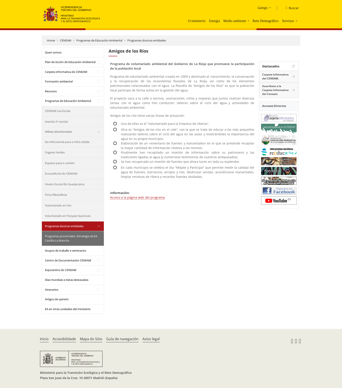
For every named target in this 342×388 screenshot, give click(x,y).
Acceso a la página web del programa (137, 197)
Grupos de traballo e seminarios (65, 250)
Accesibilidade (64, 338)
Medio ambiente (234, 21)
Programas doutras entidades (146, 40)
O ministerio (196, 21)
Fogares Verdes (55, 152)
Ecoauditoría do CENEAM (61, 173)
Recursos (51, 91)
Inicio (44, 338)
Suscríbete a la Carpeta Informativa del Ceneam (275, 90)
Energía (214, 21)
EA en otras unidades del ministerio (68, 309)
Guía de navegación (122, 338)
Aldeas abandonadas (58, 132)
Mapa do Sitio (91, 338)
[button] (249, 21)
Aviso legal (151, 338)
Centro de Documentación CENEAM (68, 260)
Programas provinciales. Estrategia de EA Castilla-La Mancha (71, 238)
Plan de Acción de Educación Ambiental (70, 62)
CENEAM (65, 40)
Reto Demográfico (266, 21)
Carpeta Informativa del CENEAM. (275, 76)
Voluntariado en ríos (58, 205)
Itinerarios (51, 290)
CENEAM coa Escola (57, 111)
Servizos (288, 21)
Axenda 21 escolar (56, 122)
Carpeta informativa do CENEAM (66, 72)
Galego (263, 8)
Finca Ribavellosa (56, 195)
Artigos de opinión (57, 299)
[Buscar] (290, 8)
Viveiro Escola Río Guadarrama (64, 184)
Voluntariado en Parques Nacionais (68, 216)
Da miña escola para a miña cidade (67, 142)
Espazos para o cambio (60, 163)
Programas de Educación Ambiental (99, 40)
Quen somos (53, 52)
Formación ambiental (59, 81)
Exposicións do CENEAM (60, 270)
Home (51, 40)
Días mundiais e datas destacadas (66, 280)
